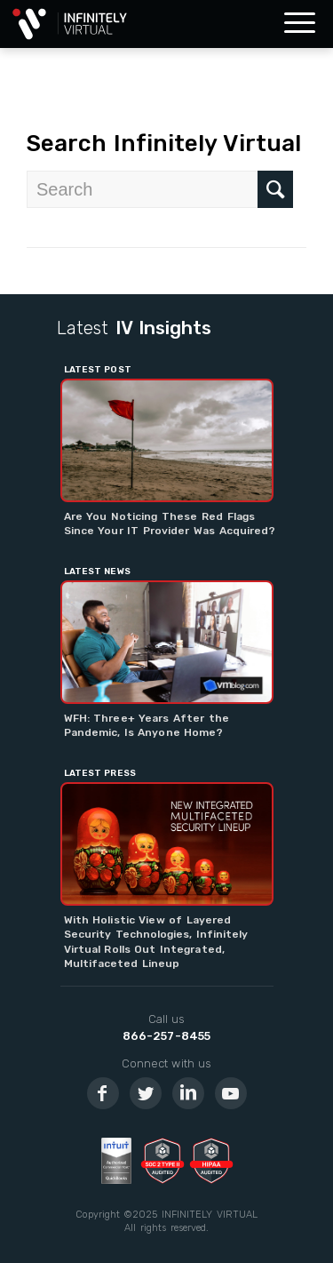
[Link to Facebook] (103, 1093)
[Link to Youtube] (231, 1093)
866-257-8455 (166, 1036)
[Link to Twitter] (146, 1093)
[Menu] (299, 24)
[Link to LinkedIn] (188, 1093)
